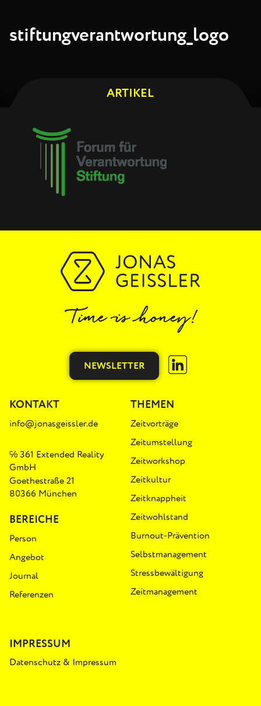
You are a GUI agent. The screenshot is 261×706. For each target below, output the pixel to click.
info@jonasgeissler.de (53, 423)
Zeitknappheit (158, 498)
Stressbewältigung (166, 573)
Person (23, 538)
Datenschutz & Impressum (63, 662)
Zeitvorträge (154, 423)
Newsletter (114, 366)
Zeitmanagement (163, 591)
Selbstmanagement (168, 554)
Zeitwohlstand (159, 517)
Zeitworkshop (157, 461)
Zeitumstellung (161, 442)
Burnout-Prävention (170, 535)
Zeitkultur (150, 479)
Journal (23, 576)
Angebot (26, 557)
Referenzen (31, 594)
